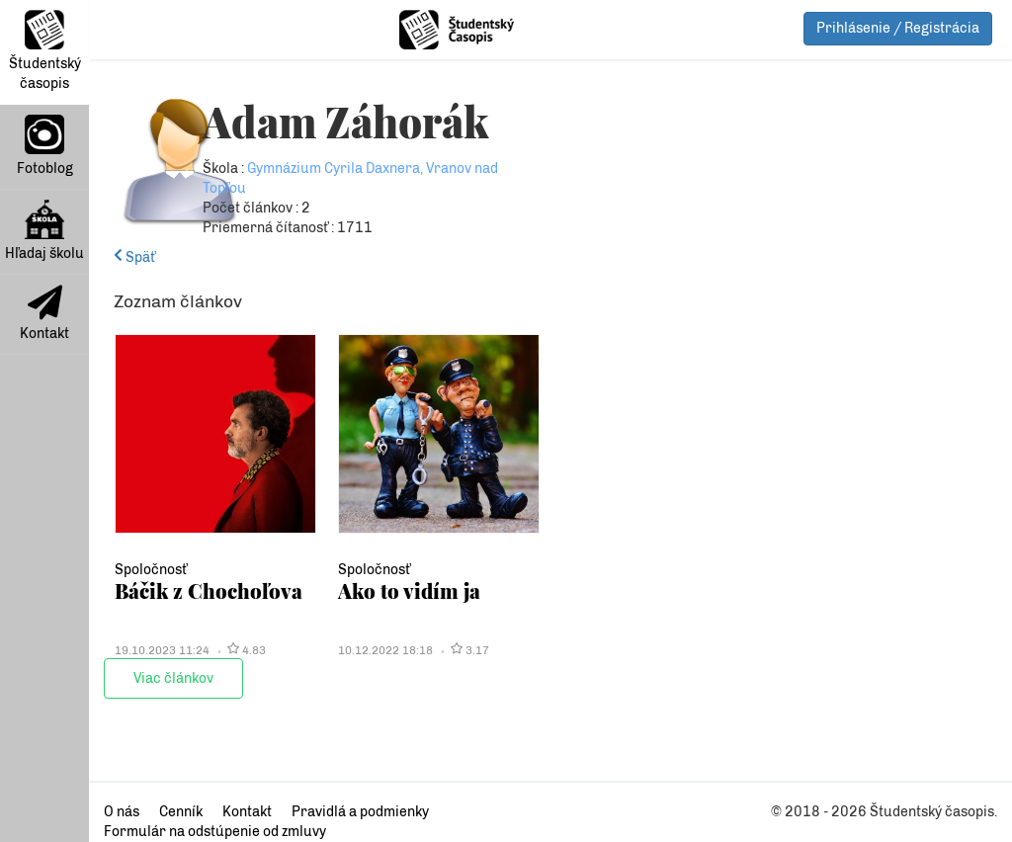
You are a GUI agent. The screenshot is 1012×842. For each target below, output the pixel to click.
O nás (121, 811)
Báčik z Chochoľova (208, 590)
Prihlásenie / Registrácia (897, 28)
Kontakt (44, 313)
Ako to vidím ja (409, 590)
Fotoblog (45, 146)
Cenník (181, 811)
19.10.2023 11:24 (162, 650)
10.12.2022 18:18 (385, 650)
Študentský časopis (45, 51)
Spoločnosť (151, 569)
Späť (134, 257)
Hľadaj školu (44, 231)
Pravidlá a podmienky (360, 811)
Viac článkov (173, 678)
